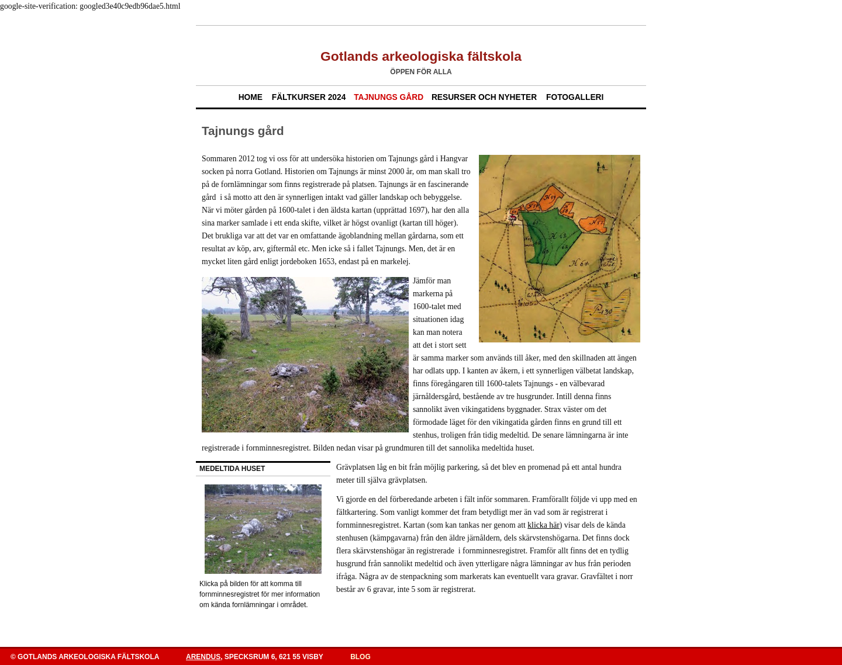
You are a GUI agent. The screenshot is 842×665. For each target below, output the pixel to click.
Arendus (203, 657)
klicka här (543, 525)
